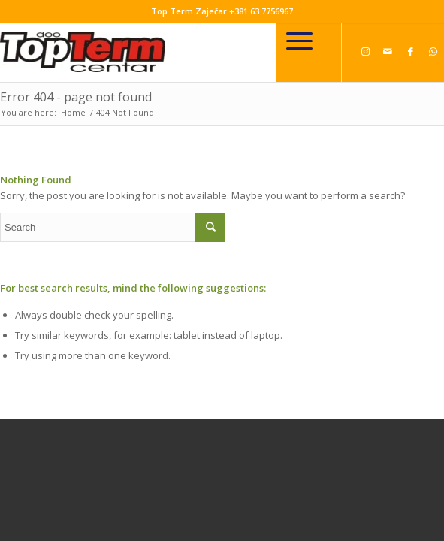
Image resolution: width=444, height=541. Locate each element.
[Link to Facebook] (410, 51)
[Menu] (299, 41)
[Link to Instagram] (365, 51)
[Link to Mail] (387, 51)
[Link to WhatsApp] (432, 51)
